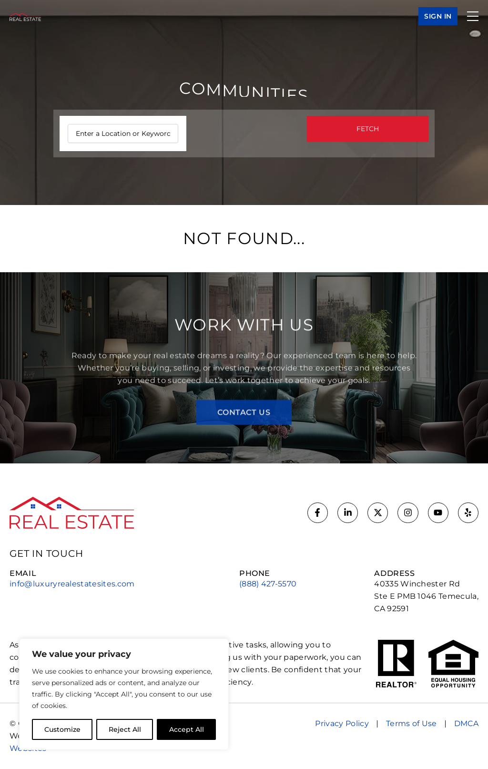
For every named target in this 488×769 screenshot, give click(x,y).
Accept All (186, 729)
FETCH (367, 128)
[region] (124, 694)
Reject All (125, 729)
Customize (62, 729)
